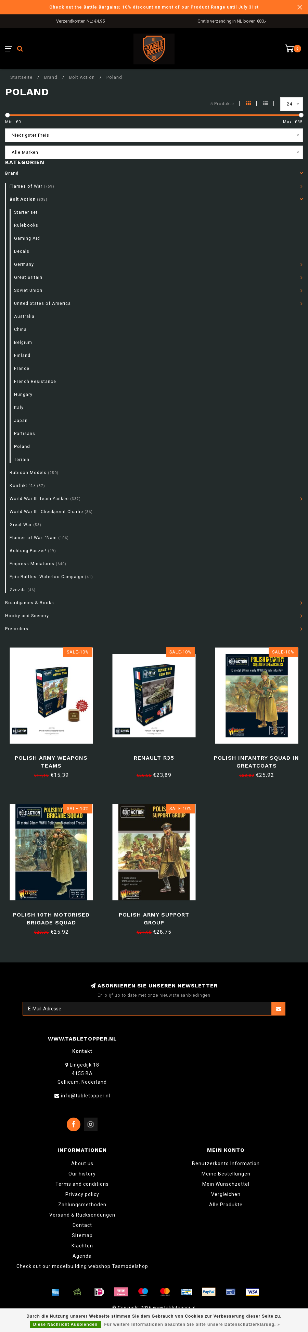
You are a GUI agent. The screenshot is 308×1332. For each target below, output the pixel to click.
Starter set (26, 212)
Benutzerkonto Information (226, 1163)
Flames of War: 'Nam (39, 537)
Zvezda (23, 589)
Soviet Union (28, 290)
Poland (22, 446)
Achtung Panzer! (33, 550)
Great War (25, 524)
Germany (24, 264)
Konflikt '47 (27, 485)
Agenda (82, 1256)
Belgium (23, 342)
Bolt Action (29, 199)
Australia (24, 316)
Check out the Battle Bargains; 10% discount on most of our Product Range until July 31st (154, 7)
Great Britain (28, 277)
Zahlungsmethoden (82, 1204)
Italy (19, 407)
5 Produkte (222, 103)
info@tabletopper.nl (85, 1095)
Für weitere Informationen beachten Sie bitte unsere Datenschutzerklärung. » (192, 1324)
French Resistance (35, 381)
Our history (82, 1174)
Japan (21, 420)
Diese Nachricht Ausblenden (65, 1324)
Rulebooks (26, 225)
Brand (12, 173)
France (21, 368)
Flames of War (32, 186)
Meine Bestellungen (226, 1174)
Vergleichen (226, 1194)
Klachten (82, 1245)
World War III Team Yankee (45, 498)
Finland (22, 355)
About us (82, 1163)
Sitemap (82, 1235)
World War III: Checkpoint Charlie (51, 511)
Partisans (24, 433)
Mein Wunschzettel (225, 1184)
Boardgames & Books (29, 602)
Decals (21, 251)
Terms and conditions (82, 1184)
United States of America (42, 303)
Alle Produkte (226, 1204)
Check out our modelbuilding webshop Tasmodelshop (82, 1266)
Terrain (21, 459)
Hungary (23, 394)
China (20, 329)
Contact (82, 1225)
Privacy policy (82, 1194)
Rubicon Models (34, 472)
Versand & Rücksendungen (82, 1215)
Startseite (21, 77)
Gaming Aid (27, 238)
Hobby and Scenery (27, 615)
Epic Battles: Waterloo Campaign (51, 576)
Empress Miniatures (38, 563)
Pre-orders (16, 628)
